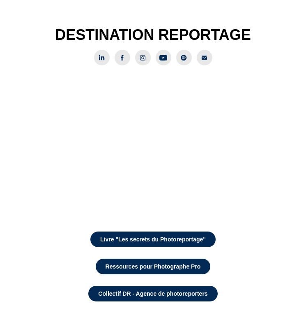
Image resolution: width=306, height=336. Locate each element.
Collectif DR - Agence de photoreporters (152, 293)
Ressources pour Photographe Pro (153, 266)
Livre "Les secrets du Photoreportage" (153, 239)
